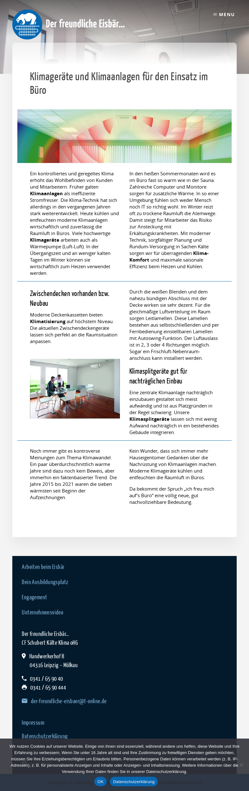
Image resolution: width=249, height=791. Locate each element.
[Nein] (241, 765)
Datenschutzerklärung (45, 736)
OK (101, 781)
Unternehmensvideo (42, 612)
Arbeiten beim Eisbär (43, 567)
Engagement (34, 597)
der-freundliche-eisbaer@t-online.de (64, 701)
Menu (227, 14)
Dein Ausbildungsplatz (45, 582)
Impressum (33, 722)
